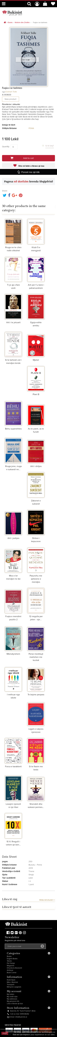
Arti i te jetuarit (13, 322)
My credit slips (12, 997)
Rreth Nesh (11, 980)
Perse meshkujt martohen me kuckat (36, 657)
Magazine (10, 966)
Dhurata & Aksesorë (14, 968)
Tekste (9, 961)
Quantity (5, 147)
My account (14, 991)
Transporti (10, 985)
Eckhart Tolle (11, 92)
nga (3, 92)
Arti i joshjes (13, 538)
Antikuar (10, 970)
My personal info (13, 1001)
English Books (12, 959)
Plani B (36, 394)
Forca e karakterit (13, 766)
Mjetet (36, 360)
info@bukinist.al (21, 1017)
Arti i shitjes (36, 466)
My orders (10, 994)
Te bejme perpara (36, 695)
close (5, 1033)
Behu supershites (13, 429)
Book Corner (11, 973)
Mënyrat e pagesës (14, 987)
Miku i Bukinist (12, 982)
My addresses (12, 999)
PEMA (31, 128)
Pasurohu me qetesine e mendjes (36, 579)
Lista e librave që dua (15, 1004)
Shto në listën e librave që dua (31, 166)
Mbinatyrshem (13, 654)
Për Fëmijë (11, 963)
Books (9, 956)
